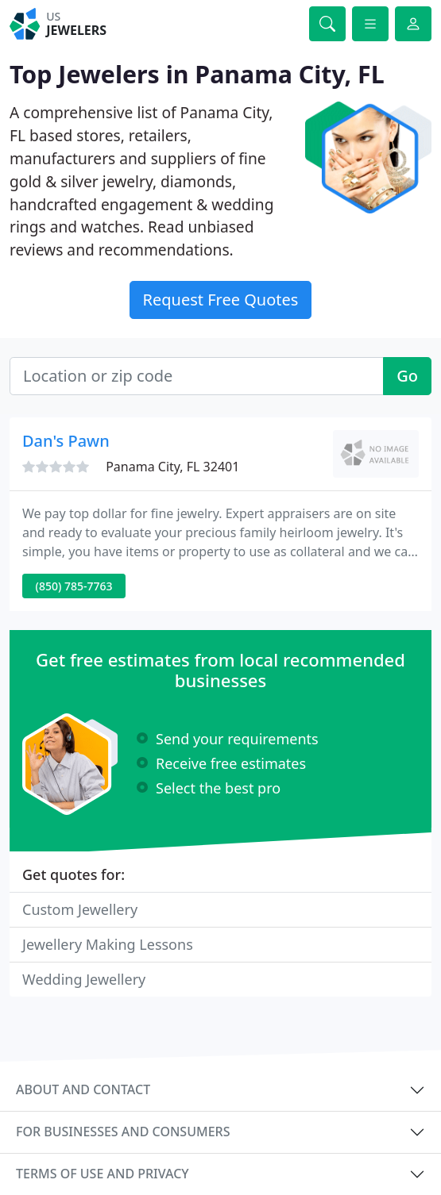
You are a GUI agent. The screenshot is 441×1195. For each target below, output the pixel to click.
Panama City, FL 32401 (172, 466)
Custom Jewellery (79, 909)
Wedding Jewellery (83, 979)
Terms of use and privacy (102, 1173)
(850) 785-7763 (74, 586)
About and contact (83, 1089)
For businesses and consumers (123, 1131)
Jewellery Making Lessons (107, 944)
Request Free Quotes (221, 299)
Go (407, 375)
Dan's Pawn (66, 440)
